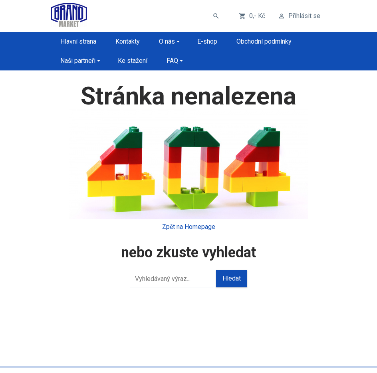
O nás (167, 41)
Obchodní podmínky (264, 41)
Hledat (231, 278)
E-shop (207, 41)
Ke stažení (132, 60)
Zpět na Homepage (188, 227)
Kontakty (127, 41)
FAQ (172, 60)
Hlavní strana (78, 41)
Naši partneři (77, 60)
